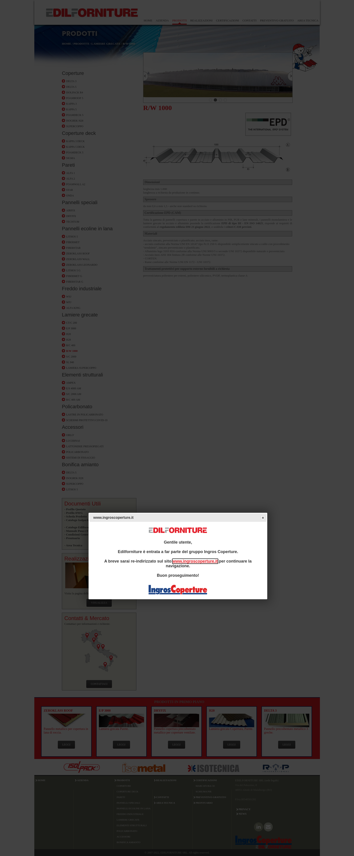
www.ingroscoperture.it (195, 561)
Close (263, 518)
